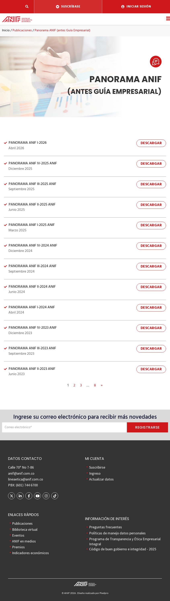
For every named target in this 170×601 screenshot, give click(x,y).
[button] (27, 7)
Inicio (6, 30)
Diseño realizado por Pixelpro (92, 593)
